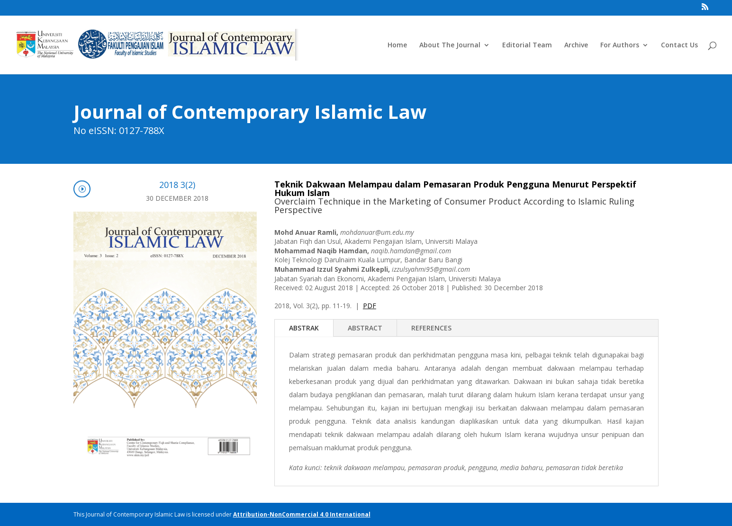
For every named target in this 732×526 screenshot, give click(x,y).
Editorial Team (527, 45)
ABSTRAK (304, 327)
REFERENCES (431, 327)
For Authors (619, 45)
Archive (576, 45)
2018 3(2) (177, 184)
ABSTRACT (365, 327)
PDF (369, 305)
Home (397, 45)
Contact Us (679, 45)
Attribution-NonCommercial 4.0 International (302, 514)
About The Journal (449, 45)
